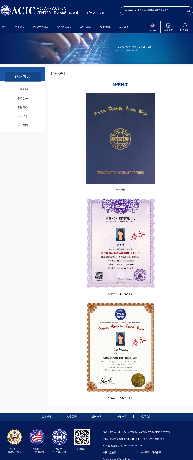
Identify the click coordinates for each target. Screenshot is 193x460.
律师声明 (121, 416)
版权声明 (96, 416)
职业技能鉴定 (41, 27)
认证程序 (22, 89)
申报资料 (22, 107)
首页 (4, 27)
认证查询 (124, 27)
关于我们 (20, 27)
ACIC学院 (85, 27)
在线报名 (46, 416)
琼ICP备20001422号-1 (129, 452)
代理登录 (71, 416)
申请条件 (22, 98)
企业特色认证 (64, 27)
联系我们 (146, 416)
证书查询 (22, 125)
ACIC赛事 (105, 27)
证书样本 (22, 116)
